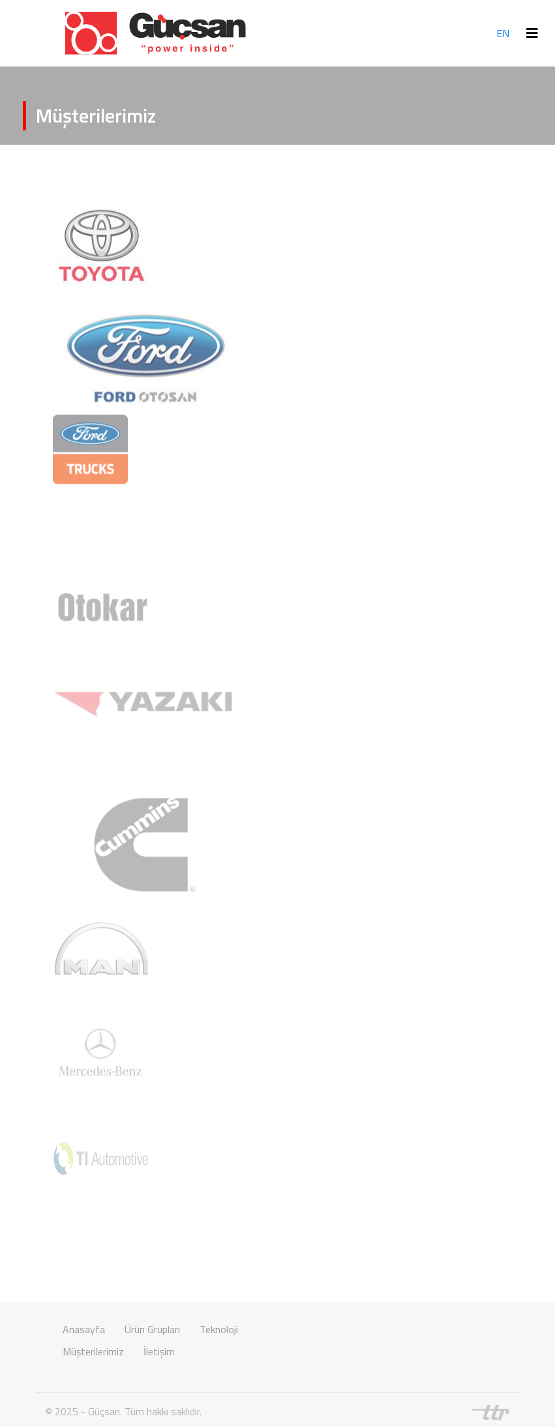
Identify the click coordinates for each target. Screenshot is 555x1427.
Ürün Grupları (152, 1329)
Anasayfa (84, 1329)
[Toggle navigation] (532, 33)
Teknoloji (219, 1329)
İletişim (159, 1351)
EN (502, 33)
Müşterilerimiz (93, 1351)
